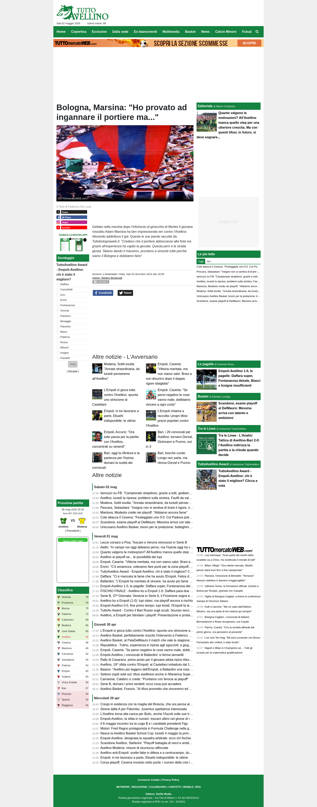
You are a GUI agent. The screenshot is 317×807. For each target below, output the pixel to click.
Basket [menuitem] (190, 31)
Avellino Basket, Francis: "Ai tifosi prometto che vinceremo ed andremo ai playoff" (158, 689)
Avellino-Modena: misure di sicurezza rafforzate (134, 748)
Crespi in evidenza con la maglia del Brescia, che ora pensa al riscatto (150, 704)
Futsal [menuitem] (246, 31)
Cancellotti (66, 289)
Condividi (103, 293)
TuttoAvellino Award (213, 464)
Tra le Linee (207, 428)
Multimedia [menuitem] (171, 31)
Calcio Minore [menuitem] (226, 31)
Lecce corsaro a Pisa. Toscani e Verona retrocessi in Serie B (143, 542)
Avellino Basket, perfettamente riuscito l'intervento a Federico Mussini (150, 635)
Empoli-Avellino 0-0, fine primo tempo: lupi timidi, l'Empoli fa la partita (149, 605)
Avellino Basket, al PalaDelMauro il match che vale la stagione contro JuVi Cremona (160, 640)
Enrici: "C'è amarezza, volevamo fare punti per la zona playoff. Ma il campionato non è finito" (166, 566)
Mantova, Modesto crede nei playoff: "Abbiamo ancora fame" (143, 512)
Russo (64, 342)
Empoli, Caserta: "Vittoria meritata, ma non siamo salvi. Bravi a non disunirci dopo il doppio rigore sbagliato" (169, 373)
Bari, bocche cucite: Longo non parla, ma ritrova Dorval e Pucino (174, 457)
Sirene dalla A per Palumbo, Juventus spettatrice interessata (143, 709)
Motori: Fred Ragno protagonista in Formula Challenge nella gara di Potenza (155, 728)
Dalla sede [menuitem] (120, 31)
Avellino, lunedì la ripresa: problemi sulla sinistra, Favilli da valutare (148, 498)
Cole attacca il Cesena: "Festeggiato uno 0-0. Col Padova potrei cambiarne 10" (157, 517)
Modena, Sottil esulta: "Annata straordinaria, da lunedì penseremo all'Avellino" (156, 503)
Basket (203, 396)
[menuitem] (257, 31)
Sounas (64, 310)
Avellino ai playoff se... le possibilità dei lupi (131, 557)
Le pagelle (205, 364)
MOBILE (188, 786)
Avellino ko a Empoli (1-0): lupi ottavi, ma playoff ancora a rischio (146, 600)
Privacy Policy (170, 779)
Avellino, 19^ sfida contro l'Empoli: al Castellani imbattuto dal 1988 (147, 664)
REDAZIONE (139, 786)
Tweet (125, 293)
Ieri (208, 261)
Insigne (64, 352)
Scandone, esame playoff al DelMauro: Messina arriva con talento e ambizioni (156, 522)
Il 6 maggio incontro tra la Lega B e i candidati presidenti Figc (144, 723)
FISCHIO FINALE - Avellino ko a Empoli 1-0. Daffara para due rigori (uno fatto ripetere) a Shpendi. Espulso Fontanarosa (186, 591)
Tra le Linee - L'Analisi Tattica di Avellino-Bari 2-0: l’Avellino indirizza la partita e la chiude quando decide (239, 445)
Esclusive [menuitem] (99, 31)
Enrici (63, 299)
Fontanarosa (67, 305)
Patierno (65, 336)
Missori (64, 347)
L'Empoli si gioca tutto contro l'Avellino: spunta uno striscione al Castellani (153, 630)
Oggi (201, 261)
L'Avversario (110, 274)
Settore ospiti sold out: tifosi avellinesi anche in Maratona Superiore (148, 674)
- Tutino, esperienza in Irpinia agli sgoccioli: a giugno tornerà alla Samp (159, 645)
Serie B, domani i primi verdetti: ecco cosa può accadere (140, 684)
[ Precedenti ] (72, 530)
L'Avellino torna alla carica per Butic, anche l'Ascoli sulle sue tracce (148, 714)
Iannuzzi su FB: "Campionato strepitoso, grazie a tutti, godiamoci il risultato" (154, 493)
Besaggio (65, 321)
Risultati (72, 371)
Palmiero (65, 315)
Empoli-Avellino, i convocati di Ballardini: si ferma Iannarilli (142, 655)
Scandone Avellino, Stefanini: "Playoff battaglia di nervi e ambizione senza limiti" (157, 743)
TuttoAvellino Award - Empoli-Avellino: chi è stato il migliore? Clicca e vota (153, 571)
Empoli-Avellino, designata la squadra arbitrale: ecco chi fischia (145, 738)
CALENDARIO (157, 786)
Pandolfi (65, 358)
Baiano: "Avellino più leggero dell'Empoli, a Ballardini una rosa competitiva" (154, 669)
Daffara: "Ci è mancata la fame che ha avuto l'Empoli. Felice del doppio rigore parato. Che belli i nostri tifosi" (177, 576)
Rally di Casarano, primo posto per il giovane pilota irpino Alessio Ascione (153, 659)
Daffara (64, 284)
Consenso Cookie (149, 779)
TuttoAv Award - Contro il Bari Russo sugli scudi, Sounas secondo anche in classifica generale (167, 610)
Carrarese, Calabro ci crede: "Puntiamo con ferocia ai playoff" (144, 679)
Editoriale (205, 106)
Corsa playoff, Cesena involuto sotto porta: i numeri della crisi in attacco (151, 762)
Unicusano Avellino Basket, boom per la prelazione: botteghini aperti (149, 527)
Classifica (65, 590)
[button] (72, 364)
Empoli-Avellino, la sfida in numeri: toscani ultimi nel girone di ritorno (149, 718)
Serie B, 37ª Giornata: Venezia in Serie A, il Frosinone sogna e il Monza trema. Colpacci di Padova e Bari (175, 596)
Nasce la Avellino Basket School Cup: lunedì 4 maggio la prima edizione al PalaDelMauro (164, 733)
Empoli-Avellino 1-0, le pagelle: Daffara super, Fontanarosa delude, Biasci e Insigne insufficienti (168, 586)
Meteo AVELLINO (73, 541)
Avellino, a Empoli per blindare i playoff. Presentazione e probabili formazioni (155, 615)
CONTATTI (174, 786)
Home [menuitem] (61, 31)
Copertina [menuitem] (78, 31)
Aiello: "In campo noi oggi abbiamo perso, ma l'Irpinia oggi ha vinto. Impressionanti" (160, 547)
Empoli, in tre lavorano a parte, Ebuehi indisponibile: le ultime (121, 415)
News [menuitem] (205, 31)
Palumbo (65, 326)
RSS (198, 786)
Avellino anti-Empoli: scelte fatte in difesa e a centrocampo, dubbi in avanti (153, 752)
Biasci (63, 331)
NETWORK (123, 786)
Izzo (62, 294)
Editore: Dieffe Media (158, 793)
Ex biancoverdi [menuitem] (145, 31)
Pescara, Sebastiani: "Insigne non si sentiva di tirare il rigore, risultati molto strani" (158, 507)
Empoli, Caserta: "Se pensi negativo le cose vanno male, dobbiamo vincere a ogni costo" (164, 650)
